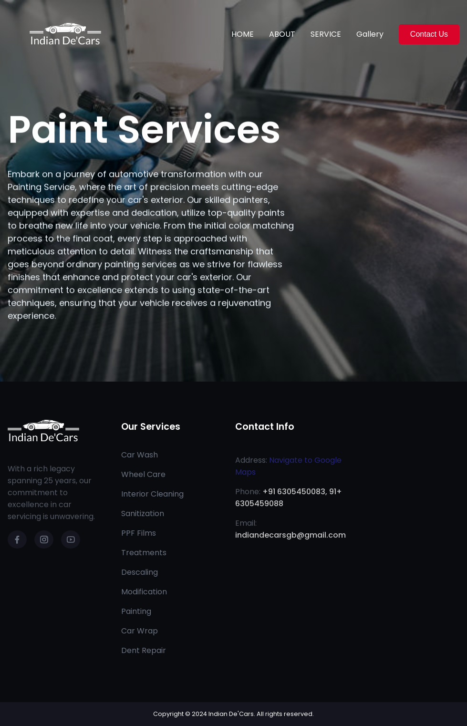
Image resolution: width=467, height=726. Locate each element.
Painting (136, 611)
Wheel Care (143, 474)
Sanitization (142, 513)
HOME (242, 34)
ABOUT (282, 34)
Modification (144, 591)
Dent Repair (143, 650)
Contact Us (429, 34)
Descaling (139, 572)
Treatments (143, 552)
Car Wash (139, 454)
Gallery (370, 34)
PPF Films (138, 533)
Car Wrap (139, 630)
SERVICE (326, 34)
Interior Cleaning (152, 493)
